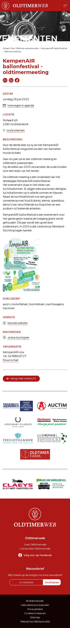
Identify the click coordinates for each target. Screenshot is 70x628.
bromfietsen (37, 304)
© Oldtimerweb (35, 601)
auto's (6, 304)
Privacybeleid (35, 609)
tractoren (9, 308)
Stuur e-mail (10, 360)
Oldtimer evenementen (27, 48)
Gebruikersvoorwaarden (35, 605)
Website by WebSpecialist (35, 621)
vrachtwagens (55, 304)
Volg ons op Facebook (38, 555)
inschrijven (52, 582)
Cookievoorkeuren (35, 613)
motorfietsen (20, 304)
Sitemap (35, 617)
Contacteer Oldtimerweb (35, 548)
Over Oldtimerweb (35, 544)
